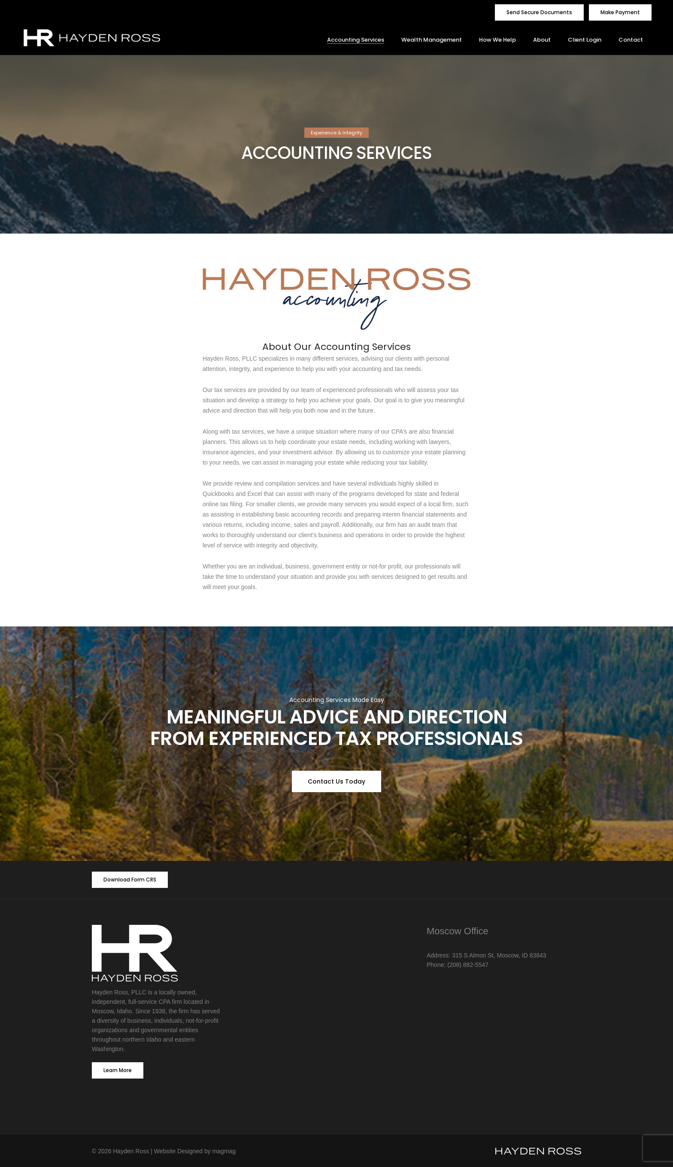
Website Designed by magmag (195, 1151)
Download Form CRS (129, 879)
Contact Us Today (336, 781)
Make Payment (620, 12)
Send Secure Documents (539, 12)
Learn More (117, 1070)
